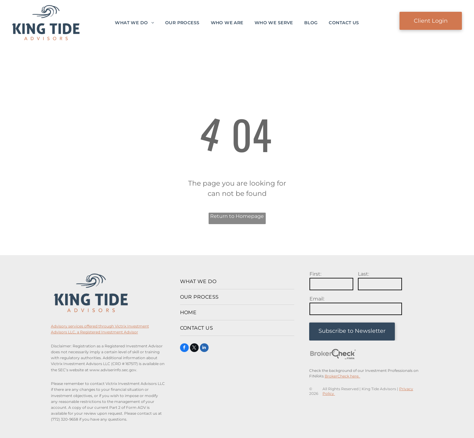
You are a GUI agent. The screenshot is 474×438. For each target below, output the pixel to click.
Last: (363, 274)
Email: (316, 299)
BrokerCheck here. (342, 376)
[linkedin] (204, 348)
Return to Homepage (237, 216)
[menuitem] (134, 23)
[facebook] (184, 348)
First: (315, 274)
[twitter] (194, 348)
